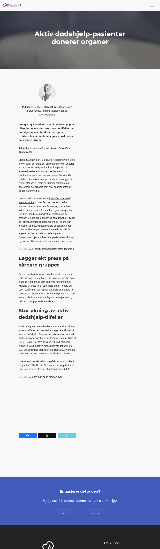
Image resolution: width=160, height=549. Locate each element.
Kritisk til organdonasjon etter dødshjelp (53, 249)
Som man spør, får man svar (47, 377)
